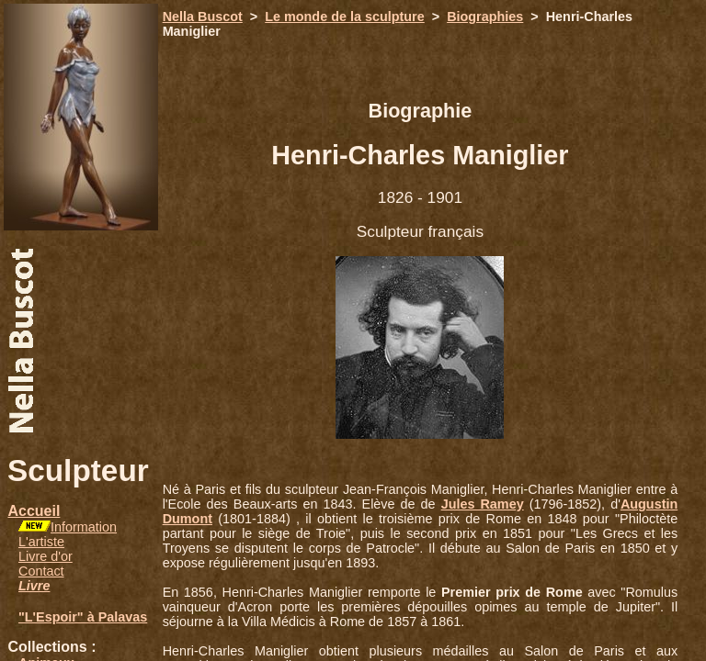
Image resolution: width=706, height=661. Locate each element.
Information (84, 527)
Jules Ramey (482, 504)
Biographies (485, 16)
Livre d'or (45, 556)
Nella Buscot (203, 16)
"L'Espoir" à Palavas (82, 617)
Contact (41, 571)
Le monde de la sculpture (345, 16)
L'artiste (41, 541)
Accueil (33, 511)
